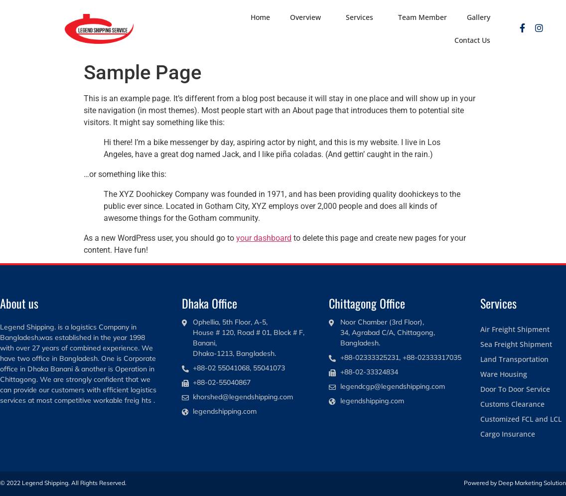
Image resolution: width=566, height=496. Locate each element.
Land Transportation (514, 359)
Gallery (478, 17)
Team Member (422, 17)
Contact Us (472, 40)
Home (260, 17)
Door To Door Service (515, 389)
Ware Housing (503, 374)
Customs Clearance (512, 404)
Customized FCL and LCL (521, 419)
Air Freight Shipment (515, 329)
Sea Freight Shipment (516, 344)
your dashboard (263, 238)
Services (362, 17)
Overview (308, 17)
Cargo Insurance (507, 434)
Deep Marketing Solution (532, 483)
